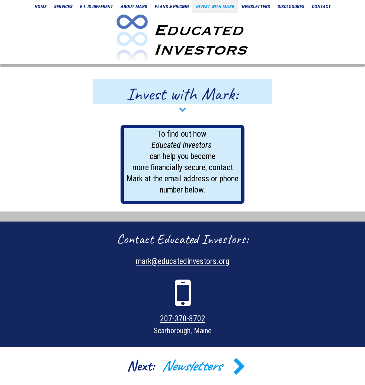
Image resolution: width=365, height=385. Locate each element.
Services (63, 6)
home (41, 6)
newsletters (256, 6)
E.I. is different (96, 6)
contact (321, 6)
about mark (134, 6)
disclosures (291, 6)
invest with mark (215, 6)
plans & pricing (172, 6)
